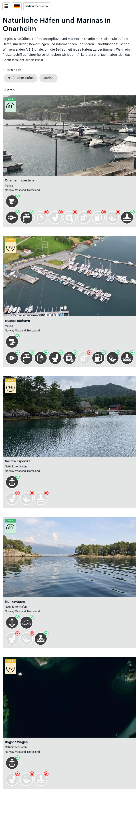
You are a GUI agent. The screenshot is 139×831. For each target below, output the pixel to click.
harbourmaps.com (36, 6)
